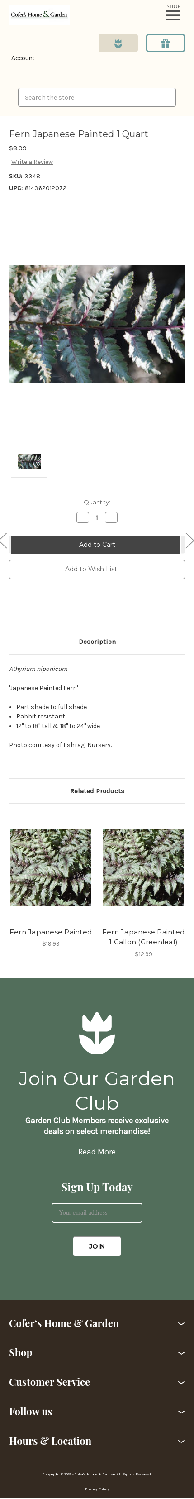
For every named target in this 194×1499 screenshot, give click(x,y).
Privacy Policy (97, 1489)
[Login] (22, 51)
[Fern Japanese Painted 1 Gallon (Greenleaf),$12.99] (143, 867)
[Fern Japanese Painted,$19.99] (50, 867)
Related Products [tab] (97, 791)
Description (97, 641)
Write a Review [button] (32, 162)
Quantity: (97, 502)
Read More (97, 1152)
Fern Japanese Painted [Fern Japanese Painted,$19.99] (50, 932)
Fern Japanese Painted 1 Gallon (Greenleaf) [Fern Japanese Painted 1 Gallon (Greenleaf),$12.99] (143, 937)
